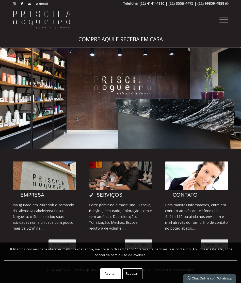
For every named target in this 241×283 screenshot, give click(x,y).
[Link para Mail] (29, 4)
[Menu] (221, 19)
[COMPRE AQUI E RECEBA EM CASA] (120, 39)
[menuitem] (40, 4)
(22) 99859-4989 (212, 3)
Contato (185, 195)
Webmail (42, 4)
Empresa (32, 195)
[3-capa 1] (120, 175)
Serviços (109, 195)
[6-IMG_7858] (44, 175)
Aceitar (110, 273)
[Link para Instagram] (14, 4)
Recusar (132, 273)
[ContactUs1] (196, 175)
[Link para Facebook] (21, 4)
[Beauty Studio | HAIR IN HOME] (41, 19)
